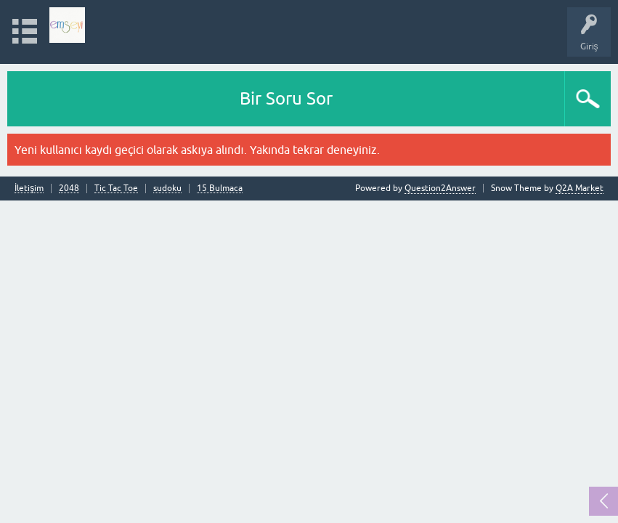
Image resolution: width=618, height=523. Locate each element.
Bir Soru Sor (286, 98)
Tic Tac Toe (116, 188)
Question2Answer (440, 188)
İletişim (29, 188)
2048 (69, 188)
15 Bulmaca (220, 188)
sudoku (167, 188)
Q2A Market (579, 188)
